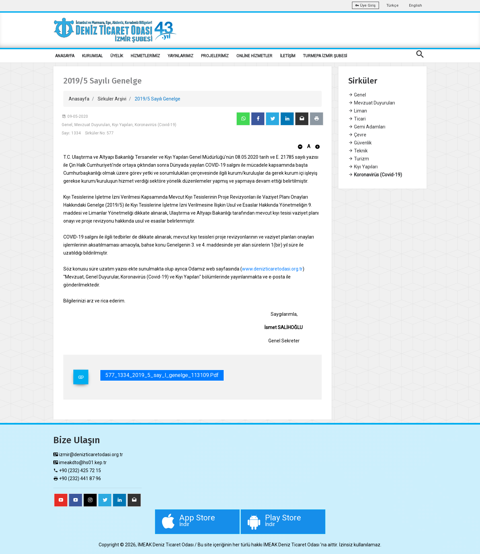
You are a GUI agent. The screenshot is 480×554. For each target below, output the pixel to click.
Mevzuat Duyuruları (371, 102)
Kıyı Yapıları (363, 166)
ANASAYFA (64, 56)
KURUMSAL (92, 56)
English (415, 5)
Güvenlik (360, 142)
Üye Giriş (365, 5)
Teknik (358, 150)
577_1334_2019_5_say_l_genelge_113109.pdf (162, 375)
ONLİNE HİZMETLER (254, 56)
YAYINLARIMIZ (180, 56)
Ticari (357, 118)
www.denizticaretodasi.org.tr (272, 269)
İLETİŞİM (287, 56)
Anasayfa (79, 98)
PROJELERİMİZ (215, 56)
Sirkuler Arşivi (112, 98)
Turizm (358, 158)
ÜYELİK (116, 56)
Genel (357, 94)
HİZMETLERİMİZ (145, 56)
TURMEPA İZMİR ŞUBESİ (325, 56)
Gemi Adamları (366, 126)
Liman (357, 110)
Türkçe (392, 5)
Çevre (357, 134)
